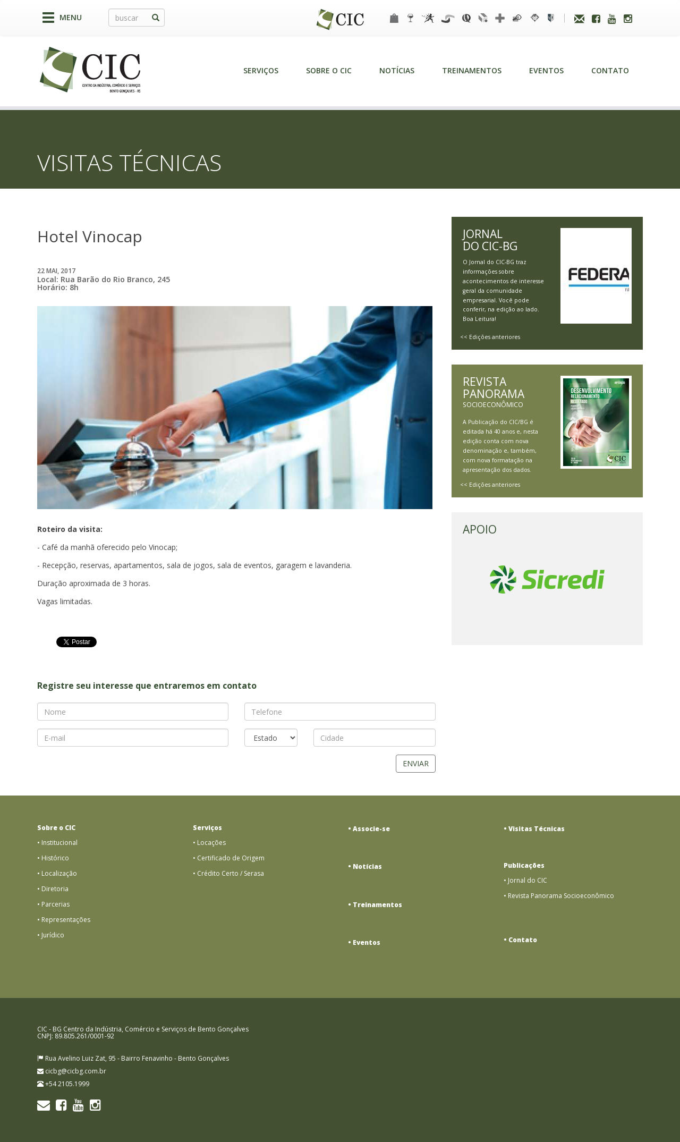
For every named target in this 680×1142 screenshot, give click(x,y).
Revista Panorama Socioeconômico (561, 895)
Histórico (55, 857)
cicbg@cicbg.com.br (75, 1071)
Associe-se (371, 828)
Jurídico (52, 935)
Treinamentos (472, 70)
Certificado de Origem (231, 857)
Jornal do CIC (527, 880)
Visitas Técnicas (536, 828)
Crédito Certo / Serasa (230, 873)
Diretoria (55, 888)
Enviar (416, 763)
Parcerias (55, 904)
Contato (610, 70)
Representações (65, 919)
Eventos (546, 70)
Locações (211, 842)
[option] (547, 579)
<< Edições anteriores (490, 337)
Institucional (59, 842)
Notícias (396, 70)
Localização (59, 873)
